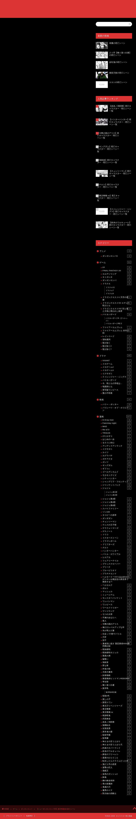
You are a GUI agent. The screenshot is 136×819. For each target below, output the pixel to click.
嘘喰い (117, 659)
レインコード (117, 336)
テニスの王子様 (117, 525)
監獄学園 (117, 735)
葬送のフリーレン (117, 754)
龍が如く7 (117, 349)
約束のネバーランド (117, 748)
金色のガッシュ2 (117, 774)
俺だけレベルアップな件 (117, 627)
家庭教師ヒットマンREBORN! (117, 678)
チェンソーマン (117, 521)
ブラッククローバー (117, 564)
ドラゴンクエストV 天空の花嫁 (117, 298)
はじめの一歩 (117, 439)
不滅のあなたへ (117, 617)
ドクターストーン (117, 538)
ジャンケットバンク (117, 485)
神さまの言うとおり (117, 741)
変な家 (117, 665)
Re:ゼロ (117, 429)
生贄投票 (117, 728)
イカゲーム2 (117, 367)
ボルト (117, 588)
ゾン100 (117, 512)
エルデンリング (117, 274)
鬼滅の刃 (117, 787)
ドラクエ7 (110, 290)
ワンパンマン (117, 601)
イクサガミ (117, 373)
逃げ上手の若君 (117, 764)
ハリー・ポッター (117, 404)
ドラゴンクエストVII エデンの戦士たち (117, 304)
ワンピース (117, 604)
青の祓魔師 (117, 783)
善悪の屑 (117, 655)
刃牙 (117, 637)
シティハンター (117, 478)
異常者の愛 (117, 731)
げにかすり (117, 436)
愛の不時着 (117, 393)
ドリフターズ (117, 544)
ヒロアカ (117, 557)
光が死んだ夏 (117, 630)
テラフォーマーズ (117, 528)
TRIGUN (117, 433)
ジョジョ (117, 488)
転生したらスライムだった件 (117, 761)
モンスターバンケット (117, 598)
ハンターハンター (117, 551)
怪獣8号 (117, 696)
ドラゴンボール (117, 541)
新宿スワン (117, 702)
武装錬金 (117, 718)
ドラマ (115, 355)
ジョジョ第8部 (117, 505)
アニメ (115, 251)
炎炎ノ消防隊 (117, 722)
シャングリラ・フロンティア (117, 481)
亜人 (117, 621)
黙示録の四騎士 (117, 793)
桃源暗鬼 (117, 715)
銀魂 (117, 777)
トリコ (117, 534)
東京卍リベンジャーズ (117, 705)
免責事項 (29, 816)
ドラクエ (117, 283)
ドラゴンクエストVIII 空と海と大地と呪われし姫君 (117, 309)
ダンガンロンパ (10, 65)
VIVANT (117, 360)
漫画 (115, 416)
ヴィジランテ (117, 611)
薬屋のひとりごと (117, 757)
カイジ (117, 452)
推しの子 (117, 699)
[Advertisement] (46, 44)
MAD (117, 426)
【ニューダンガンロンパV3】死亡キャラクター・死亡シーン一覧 (44, 214)
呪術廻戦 (117, 649)
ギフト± (117, 468)
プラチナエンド (117, 573)
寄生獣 (117, 681)
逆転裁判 (117, 339)
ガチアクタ (117, 459)
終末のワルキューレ (117, 751)
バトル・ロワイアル (117, 554)
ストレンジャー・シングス (117, 377)
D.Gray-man (117, 420)
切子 (117, 640)
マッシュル (117, 591)
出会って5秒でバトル (117, 634)
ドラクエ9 (110, 294)
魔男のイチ (117, 790)
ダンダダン (117, 518)
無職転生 (117, 725)
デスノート (117, 531)
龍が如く (117, 343)
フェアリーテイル (117, 560)
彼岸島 (117, 688)
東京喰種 (117, 709)
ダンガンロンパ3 (117, 256)
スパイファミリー (117, 508)
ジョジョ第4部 (117, 502)
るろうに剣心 (117, 442)
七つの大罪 (117, 614)
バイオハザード (117, 314)
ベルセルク (117, 585)
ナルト (117, 547)
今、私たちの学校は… (117, 383)
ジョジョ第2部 (111, 495)
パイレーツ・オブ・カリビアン (117, 409)
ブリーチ (117, 567)
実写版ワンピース (117, 390)
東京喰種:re (117, 712)
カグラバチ (117, 455)
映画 (115, 399)
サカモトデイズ (117, 475)
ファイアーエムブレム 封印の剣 (117, 331)
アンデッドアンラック (117, 446)
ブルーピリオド (117, 570)
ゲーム (115, 262)
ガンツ (117, 462)
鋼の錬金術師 (117, 780)
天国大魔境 (117, 672)
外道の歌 (117, 669)
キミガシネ (117, 277)
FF (117, 267)
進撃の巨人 (117, 767)
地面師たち (117, 386)
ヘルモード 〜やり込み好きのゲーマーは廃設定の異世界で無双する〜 (117, 579)
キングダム (117, 465)
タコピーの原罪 (117, 515)
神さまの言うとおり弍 (117, 744)
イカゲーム (117, 364)
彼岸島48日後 (111, 692)
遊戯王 (117, 770)
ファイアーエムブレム (117, 327)
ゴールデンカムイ (117, 472)
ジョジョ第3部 (117, 499)
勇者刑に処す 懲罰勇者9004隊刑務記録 (117, 644)
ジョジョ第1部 (111, 492)
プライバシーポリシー (14, 816)
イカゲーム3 (117, 370)
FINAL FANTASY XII (117, 270)
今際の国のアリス (117, 624)
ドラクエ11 (110, 287)
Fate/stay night (117, 423)
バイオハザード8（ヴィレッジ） (117, 319)
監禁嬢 (117, 738)
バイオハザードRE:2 (114, 324)
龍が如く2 (117, 346)
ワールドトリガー (117, 607)
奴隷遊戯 (117, 675)
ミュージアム (117, 595)
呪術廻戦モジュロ (117, 652)
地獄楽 (117, 662)
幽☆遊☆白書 (117, 685)
